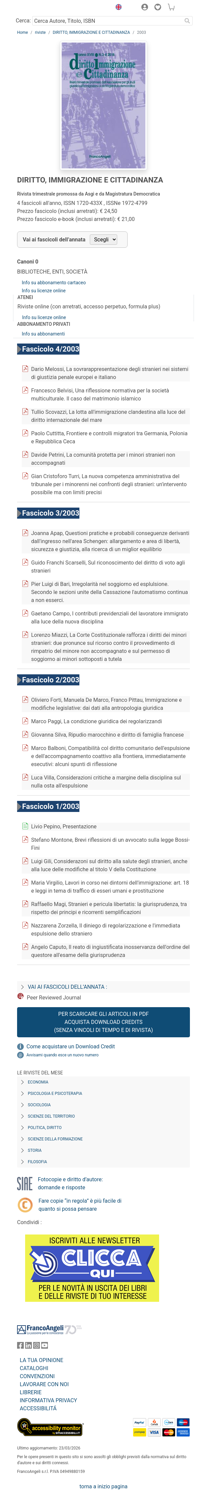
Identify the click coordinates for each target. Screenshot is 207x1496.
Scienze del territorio (51, 1116)
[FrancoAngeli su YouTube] (44, 1347)
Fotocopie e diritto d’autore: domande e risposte (70, 1183)
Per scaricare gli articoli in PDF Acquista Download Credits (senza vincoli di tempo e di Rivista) (103, 1022)
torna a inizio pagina (103, 1486)
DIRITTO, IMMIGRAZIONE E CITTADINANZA (91, 32)
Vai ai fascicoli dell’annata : (67, 987)
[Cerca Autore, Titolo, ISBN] (107, 20)
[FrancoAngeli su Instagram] (36, 1347)
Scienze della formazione (55, 1139)
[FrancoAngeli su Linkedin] (28, 1347)
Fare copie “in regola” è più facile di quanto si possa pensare (80, 1205)
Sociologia (39, 1105)
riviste (40, 32)
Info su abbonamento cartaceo (54, 282)
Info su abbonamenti (43, 333)
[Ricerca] (187, 20)
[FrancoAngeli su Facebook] (20, 1347)
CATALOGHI (34, 1368)
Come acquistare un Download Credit (70, 1046)
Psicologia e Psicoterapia (55, 1093)
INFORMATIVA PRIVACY (48, 1400)
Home (22, 32)
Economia (38, 1082)
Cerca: (23, 20)
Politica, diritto (45, 1127)
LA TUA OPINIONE (41, 1360)
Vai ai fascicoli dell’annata (54, 239)
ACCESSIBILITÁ (38, 1408)
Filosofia (37, 1162)
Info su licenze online (44, 290)
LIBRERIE (31, 1392)
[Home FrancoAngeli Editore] (39, 8)
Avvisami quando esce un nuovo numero (62, 1055)
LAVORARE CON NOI (44, 1384)
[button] (117, 8)
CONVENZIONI (37, 1376)
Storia (35, 1150)
